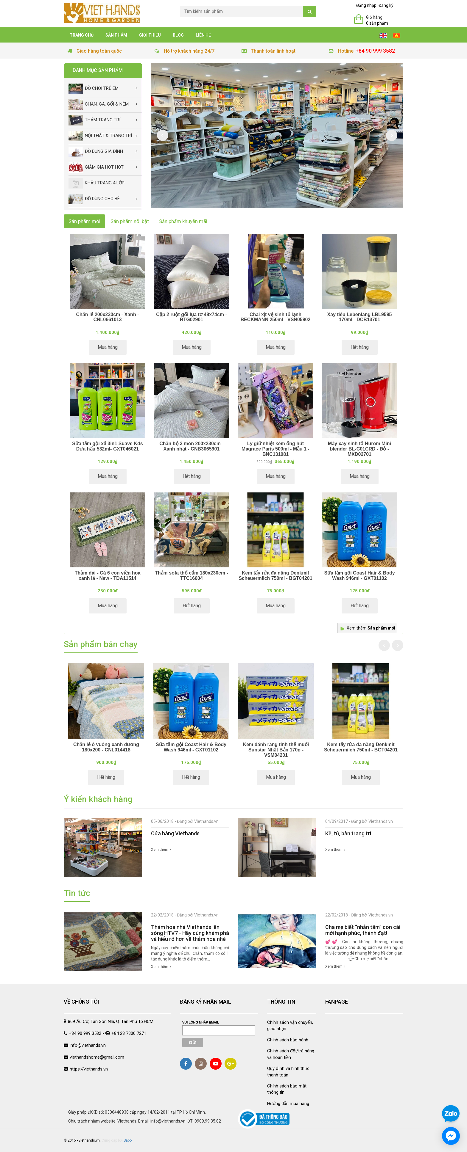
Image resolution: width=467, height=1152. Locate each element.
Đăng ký (386, 5)
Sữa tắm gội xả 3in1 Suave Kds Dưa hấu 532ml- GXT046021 (107, 446)
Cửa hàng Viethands (175, 833)
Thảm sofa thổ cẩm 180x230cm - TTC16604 (191, 575)
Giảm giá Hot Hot (96, 167)
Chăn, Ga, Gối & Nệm (99, 104)
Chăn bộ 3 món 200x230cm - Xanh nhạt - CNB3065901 (191, 446)
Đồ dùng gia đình (96, 152)
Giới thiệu (150, 35)
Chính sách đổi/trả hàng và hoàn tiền (290, 1054)
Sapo (128, 1140)
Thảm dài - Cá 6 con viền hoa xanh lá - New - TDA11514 (108, 575)
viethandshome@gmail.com (97, 1057)
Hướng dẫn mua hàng (288, 1103)
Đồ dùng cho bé (94, 199)
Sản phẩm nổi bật (129, 221)
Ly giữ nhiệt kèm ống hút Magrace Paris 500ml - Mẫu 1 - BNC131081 (275, 448)
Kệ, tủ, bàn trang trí (348, 833)
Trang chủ (82, 35)
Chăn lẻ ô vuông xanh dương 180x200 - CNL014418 (106, 747)
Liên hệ (203, 35)
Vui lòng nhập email (200, 1022)
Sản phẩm (116, 35)
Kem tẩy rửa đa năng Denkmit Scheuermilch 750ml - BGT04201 (275, 575)
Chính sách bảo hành (287, 1040)
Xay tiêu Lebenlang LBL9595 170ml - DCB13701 (359, 317)
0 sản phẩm (377, 23)
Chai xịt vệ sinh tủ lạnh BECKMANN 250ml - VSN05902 (276, 317)
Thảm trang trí (94, 120)
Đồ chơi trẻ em (94, 89)
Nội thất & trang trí (100, 136)
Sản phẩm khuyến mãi (183, 221)
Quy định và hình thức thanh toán (288, 1071)
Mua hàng (108, 347)
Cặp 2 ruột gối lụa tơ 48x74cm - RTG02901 (191, 317)
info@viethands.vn (88, 1045)
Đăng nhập (366, 5)
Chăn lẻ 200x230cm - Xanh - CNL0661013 (107, 317)
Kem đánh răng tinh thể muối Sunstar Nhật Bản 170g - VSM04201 (276, 749)
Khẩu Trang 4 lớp (96, 183)
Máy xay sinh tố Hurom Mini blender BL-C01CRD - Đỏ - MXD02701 (359, 448)
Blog (178, 35)
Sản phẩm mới (84, 221)
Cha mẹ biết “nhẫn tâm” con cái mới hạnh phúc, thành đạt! (362, 930)
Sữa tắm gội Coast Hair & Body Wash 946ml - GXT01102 (359, 575)
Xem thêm (371, 628)
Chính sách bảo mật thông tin (286, 1089)
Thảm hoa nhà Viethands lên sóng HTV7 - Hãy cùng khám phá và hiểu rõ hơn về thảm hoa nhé (190, 933)
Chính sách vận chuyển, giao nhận (290, 1025)
